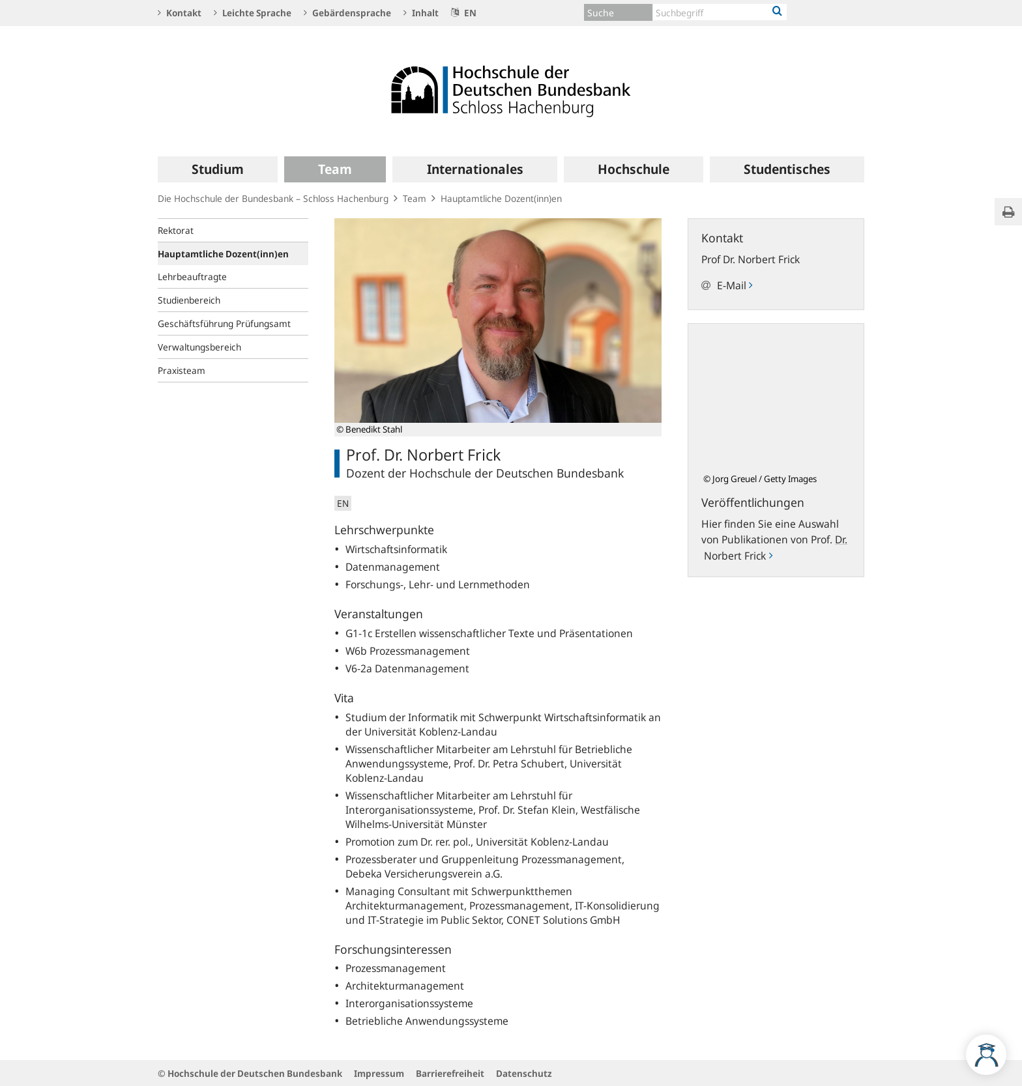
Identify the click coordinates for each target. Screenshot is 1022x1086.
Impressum (379, 1073)
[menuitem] (218, 169)
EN (463, 13)
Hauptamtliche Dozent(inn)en (501, 198)
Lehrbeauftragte (192, 276)
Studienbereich (189, 300)
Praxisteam (181, 370)
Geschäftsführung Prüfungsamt (224, 323)
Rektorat (176, 230)
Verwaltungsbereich (199, 347)
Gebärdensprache (347, 13)
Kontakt (179, 13)
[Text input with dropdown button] (720, 12)
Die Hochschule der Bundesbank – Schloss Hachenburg (273, 198)
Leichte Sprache (252, 13)
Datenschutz (524, 1073)
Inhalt (421, 13)
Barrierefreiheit (450, 1073)
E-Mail (734, 285)
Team (414, 198)
